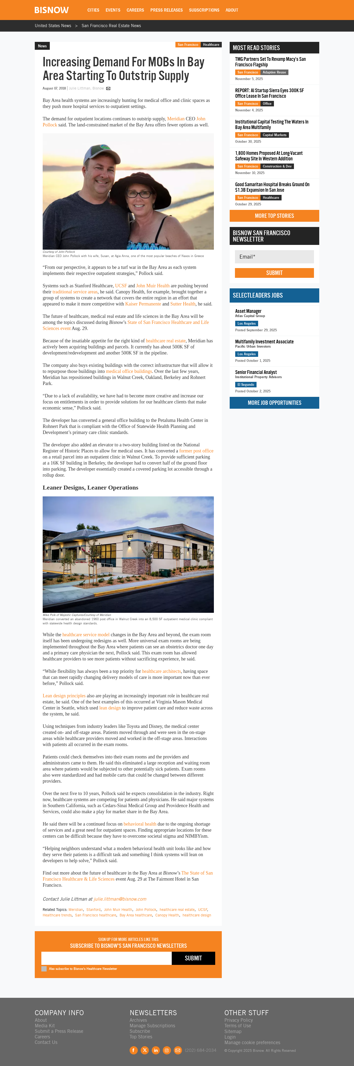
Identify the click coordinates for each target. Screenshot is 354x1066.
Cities (94, 10)
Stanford (93, 909)
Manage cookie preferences (252, 1042)
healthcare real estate (166, 340)
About (232, 10)
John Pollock (146, 909)
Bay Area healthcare (136, 915)
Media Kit (45, 1025)
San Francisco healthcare (95, 915)
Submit (274, 272)
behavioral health (140, 824)
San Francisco (188, 44)
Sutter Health (182, 304)
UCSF (121, 285)
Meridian (176, 118)
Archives (138, 1020)
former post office (196, 450)
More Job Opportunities (274, 402)
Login (230, 1036)
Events (113, 10)
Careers (135, 10)
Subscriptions (204, 10)
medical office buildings (129, 371)
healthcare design (197, 915)
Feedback (178, 1050)
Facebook (134, 1050)
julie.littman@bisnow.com (120, 899)
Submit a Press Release (59, 1031)
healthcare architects (161, 671)
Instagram (167, 1050)
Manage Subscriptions (152, 1025)
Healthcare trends (57, 915)
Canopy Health (167, 915)
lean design (110, 707)
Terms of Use (237, 1025)
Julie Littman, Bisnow (87, 88)
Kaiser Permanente (143, 304)
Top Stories (141, 1036)
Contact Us (46, 1042)
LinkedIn (156, 1050)
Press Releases (167, 10)
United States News (53, 25)
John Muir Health (153, 285)
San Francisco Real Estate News (111, 25)
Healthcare (211, 44)
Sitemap (233, 1031)
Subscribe (140, 1031)
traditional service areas (75, 291)
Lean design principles (64, 695)
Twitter (145, 1050)
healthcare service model (86, 634)
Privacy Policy (238, 1020)
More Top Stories (274, 216)
